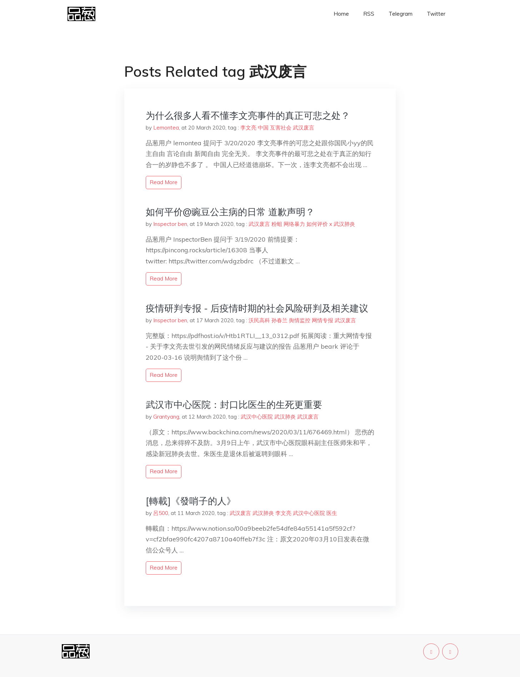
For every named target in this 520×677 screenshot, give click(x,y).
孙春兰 (279, 320)
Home (341, 13)
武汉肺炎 (344, 224)
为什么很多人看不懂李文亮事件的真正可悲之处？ (248, 115)
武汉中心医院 (257, 416)
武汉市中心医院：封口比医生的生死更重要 (234, 404)
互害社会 (280, 127)
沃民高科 (259, 320)
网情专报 (322, 320)
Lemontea (166, 127)
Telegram (400, 13)
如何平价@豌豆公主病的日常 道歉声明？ (230, 212)
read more (164, 182)
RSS (368, 13)
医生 (331, 513)
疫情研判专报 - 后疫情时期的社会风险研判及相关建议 (257, 308)
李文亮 (248, 127)
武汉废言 (303, 127)
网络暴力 (294, 224)
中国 (263, 127)
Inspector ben (170, 224)
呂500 (160, 513)
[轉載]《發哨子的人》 (191, 501)
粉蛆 (276, 224)
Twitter (436, 13)
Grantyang (166, 416)
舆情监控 (299, 320)
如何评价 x (319, 224)
